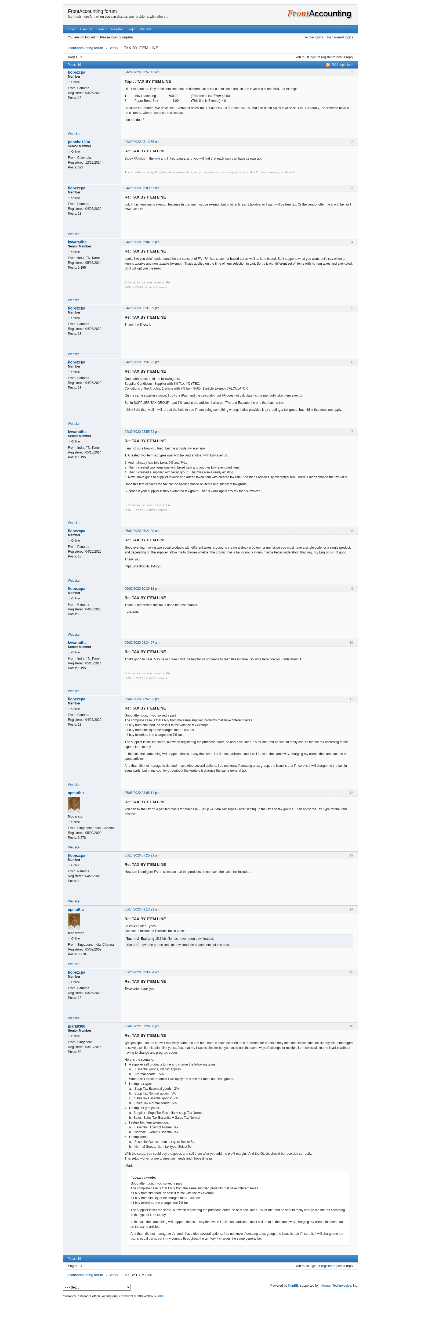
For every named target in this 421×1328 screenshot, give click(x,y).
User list (86, 29)
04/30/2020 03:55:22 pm (142, 432)
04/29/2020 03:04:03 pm (142, 242)
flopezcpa (76, 72)
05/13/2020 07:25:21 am (142, 855)
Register (117, 29)
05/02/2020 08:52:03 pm (142, 699)
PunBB (293, 1285)
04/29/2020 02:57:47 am (142, 72)
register (326, 57)
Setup (113, 48)
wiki (157, 158)
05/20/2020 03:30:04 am (142, 972)
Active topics (314, 37)
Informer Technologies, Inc (338, 1285)
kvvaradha (77, 242)
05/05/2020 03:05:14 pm (142, 793)
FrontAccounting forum (92, 11)
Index (71, 29)
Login (131, 29)
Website (145, 29)
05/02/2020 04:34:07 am (142, 643)
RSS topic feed (342, 65)
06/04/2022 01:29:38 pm (142, 1026)
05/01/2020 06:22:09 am (142, 531)
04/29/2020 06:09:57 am (142, 188)
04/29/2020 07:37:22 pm (142, 362)
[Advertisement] (210, 1312)
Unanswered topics (339, 37)
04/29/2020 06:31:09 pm (142, 308)
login (313, 57)
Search (101, 29)
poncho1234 (79, 142)
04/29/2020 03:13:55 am (142, 142)
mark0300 (76, 1026)
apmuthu (76, 793)
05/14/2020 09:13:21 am (142, 909)
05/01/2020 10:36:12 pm (142, 589)
